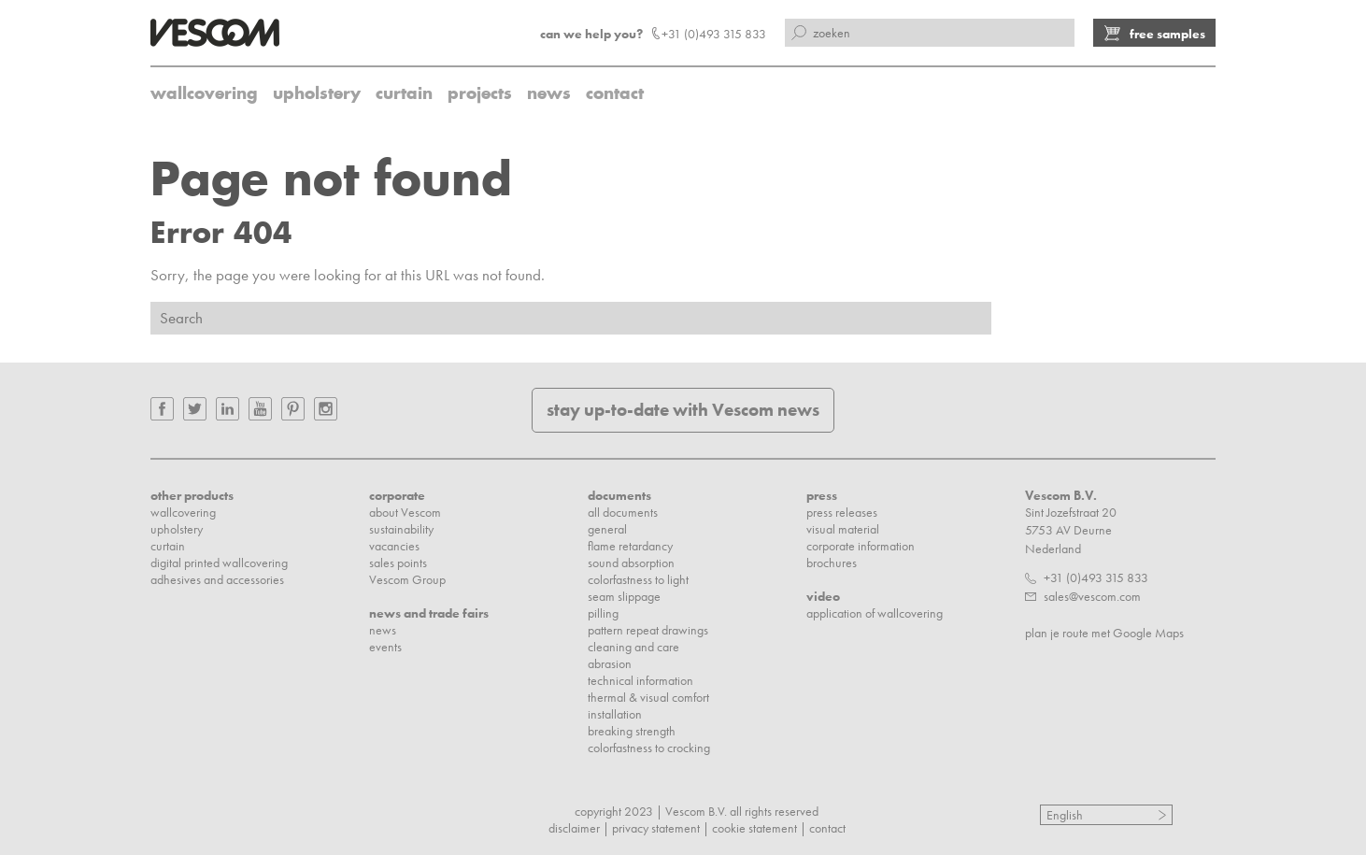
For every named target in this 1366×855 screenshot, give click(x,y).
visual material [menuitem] (842, 528)
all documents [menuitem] (623, 512)
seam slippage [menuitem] (624, 596)
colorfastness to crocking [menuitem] (649, 747)
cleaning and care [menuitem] (633, 646)
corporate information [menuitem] (860, 545)
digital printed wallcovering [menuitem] (219, 562)
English (1064, 814)
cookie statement (754, 827)
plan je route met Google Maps (1104, 632)
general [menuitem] (607, 528)
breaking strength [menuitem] (632, 730)
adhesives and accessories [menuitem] (217, 579)
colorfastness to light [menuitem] (638, 579)
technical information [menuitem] (640, 680)
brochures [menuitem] (831, 562)
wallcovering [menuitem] (204, 93)
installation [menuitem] (615, 713)
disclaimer (574, 827)
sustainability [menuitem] (401, 528)
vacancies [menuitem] (394, 545)
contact (827, 827)
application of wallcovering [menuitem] (874, 613)
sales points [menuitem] (398, 562)
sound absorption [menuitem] (631, 562)
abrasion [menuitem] (610, 663)
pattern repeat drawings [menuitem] (648, 629)
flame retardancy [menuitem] (630, 545)
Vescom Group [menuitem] (407, 579)
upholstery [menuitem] (317, 93)
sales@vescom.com (1092, 596)
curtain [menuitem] (404, 93)
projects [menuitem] (480, 93)
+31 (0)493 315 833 (1096, 577)
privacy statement (656, 827)
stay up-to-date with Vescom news (683, 409)
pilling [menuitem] (603, 613)
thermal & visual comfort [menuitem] (648, 697)
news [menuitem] (549, 93)
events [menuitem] (385, 646)
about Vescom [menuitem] (405, 512)
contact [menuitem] (615, 93)
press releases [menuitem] (841, 512)
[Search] (570, 318)
